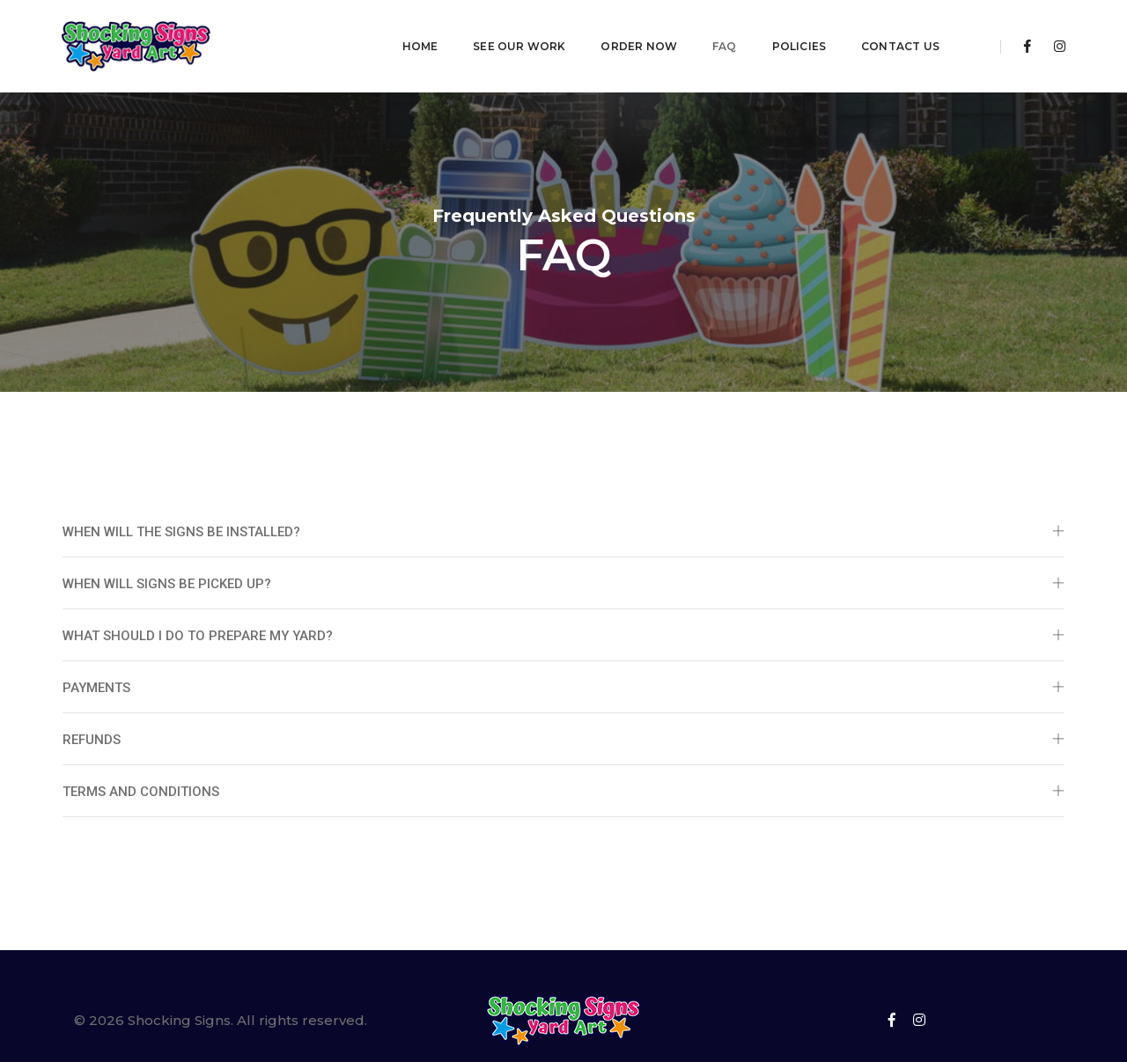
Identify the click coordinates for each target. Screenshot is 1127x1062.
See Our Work (460, 31)
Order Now (579, 31)
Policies (739, 31)
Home (361, 31)
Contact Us (841, 31)
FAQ (665, 31)
